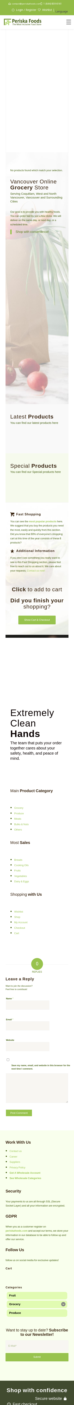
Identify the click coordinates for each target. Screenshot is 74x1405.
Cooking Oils (21, 829)
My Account (20, 887)
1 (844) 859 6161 (52, 3)
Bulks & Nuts (21, 788)
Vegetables (20, 840)
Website (10, 1004)
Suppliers (14, 1126)
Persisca (55, 1393)
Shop (17, 881)
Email (9, 983)
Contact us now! (36, 535)
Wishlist (18, 876)
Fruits (17, 835)
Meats (17, 783)
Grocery (18, 772)
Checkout (19, 892)
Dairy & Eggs (21, 846)
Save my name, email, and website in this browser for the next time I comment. (40, 1031)
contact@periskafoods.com (26, 3)
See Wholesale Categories (25, 1142)
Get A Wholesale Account (24, 1137)
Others (18, 794)
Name (9, 962)
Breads (18, 824)
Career (13, 1121)
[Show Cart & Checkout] (37, 584)
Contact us (15, 1115)
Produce (19, 777)
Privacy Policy (17, 1132)
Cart (16, 897)
